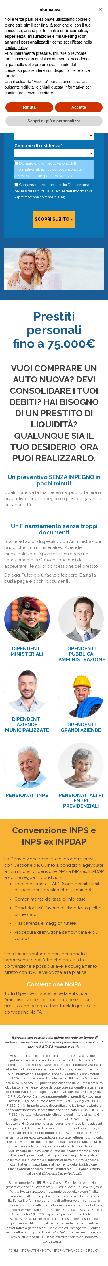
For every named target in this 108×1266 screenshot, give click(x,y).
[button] (100, 9)
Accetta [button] (78, 107)
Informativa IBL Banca (33, 169)
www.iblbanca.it (24, 1083)
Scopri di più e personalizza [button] (53, 121)
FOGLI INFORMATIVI (24, 1250)
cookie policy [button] (16, 47)
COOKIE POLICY (87, 1250)
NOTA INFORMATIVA (57, 1250)
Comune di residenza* (38, 145)
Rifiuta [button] (29, 107)
